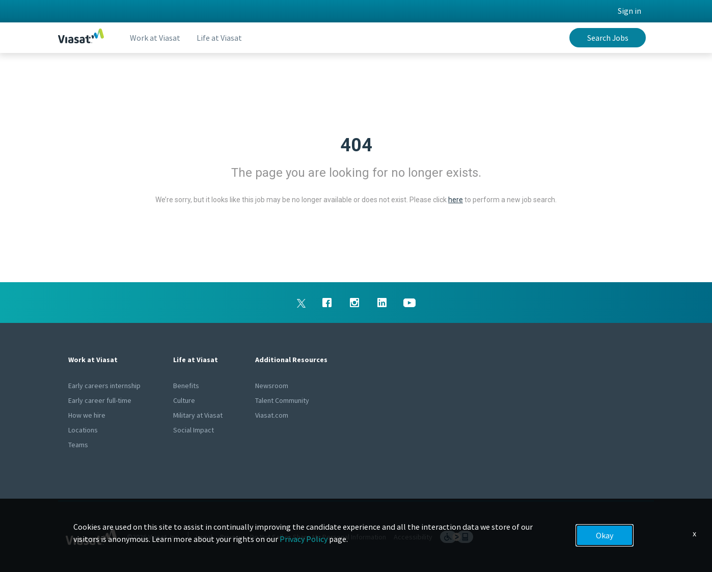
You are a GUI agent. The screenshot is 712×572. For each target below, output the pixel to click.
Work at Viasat (155, 38)
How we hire (86, 415)
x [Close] (694, 533)
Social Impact (193, 429)
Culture (184, 400)
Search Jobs (607, 38)
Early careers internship (104, 385)
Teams (78, 444)
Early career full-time (99, 400)
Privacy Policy (303, 539)
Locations (83, 429)
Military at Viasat (198, 415)
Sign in (629, 11)
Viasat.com (271, 415)
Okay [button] (604, 535)
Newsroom (271, 385)
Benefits (186, 385)
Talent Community (282, 400)
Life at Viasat (219, 38)
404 (356, 145)
